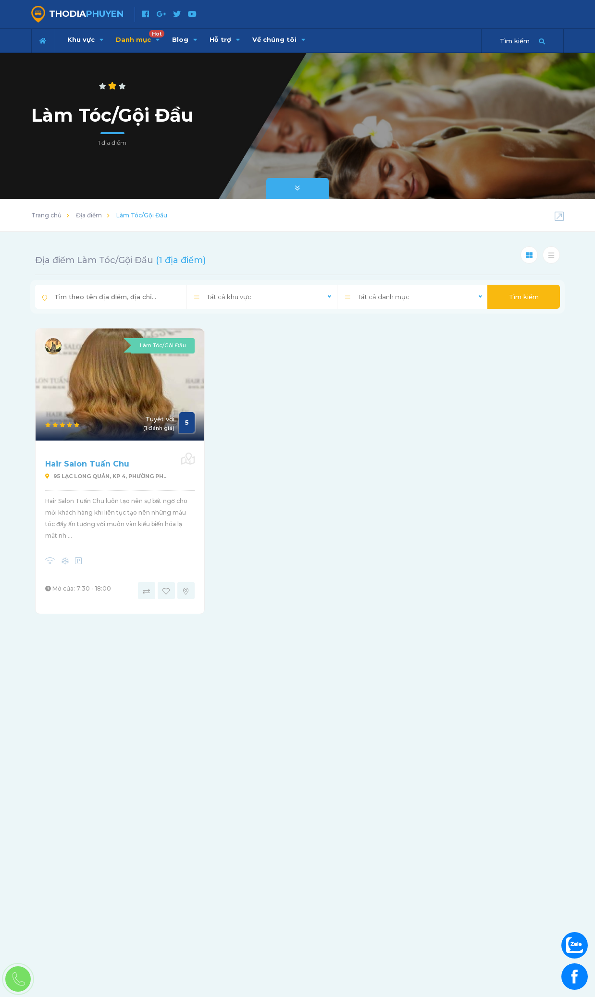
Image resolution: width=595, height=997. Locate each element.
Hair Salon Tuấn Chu (87, 463)
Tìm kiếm (524, 297)
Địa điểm (89, 215)
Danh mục (140, 36)
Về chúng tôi (278, 39)
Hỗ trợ (225, 39)
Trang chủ (46, 215)
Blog (184, 39)
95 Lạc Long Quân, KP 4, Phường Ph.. (105, 476)
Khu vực (85, 39)
